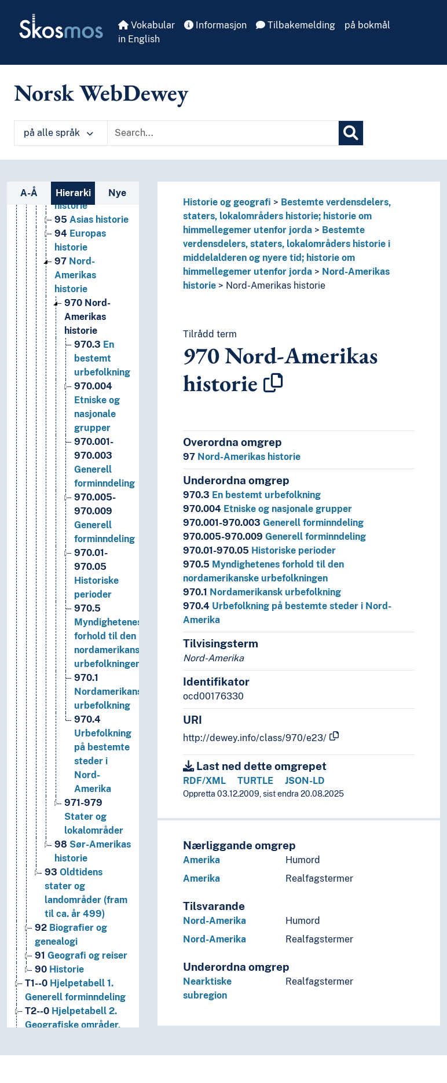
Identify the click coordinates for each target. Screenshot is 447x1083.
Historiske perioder (259, 550)
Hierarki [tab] (73, 192)
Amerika (201, 859)
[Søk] (351, 133)
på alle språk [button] (58, 132)
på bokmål (367, 25)
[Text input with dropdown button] (223, 133)
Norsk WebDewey (101, 93)
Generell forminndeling (273, 522)
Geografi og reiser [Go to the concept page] (81, 955)
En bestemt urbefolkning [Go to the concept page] (102, 358)
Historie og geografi (227, 202)
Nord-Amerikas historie (275, 285)
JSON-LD (305, 780)
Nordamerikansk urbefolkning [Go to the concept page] (110, 691)
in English (139, 39)
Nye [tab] (117, 192)
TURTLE (255, 780)
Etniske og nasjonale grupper (267, 508)
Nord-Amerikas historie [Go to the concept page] (75, 275)
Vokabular (146, 25)
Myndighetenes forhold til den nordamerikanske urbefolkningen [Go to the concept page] (112, 636)
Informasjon (215, 25)
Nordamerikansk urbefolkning (262, 592)
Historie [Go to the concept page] (59, 969)
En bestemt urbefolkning (252, 494)
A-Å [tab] (29, 192)
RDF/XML (204, 780)
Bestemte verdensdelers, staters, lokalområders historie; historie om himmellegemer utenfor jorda (287, 216)
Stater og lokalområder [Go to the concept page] (93, 816)
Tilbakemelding (295, 25)
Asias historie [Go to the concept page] (91, 219)
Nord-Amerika (214, 920)
